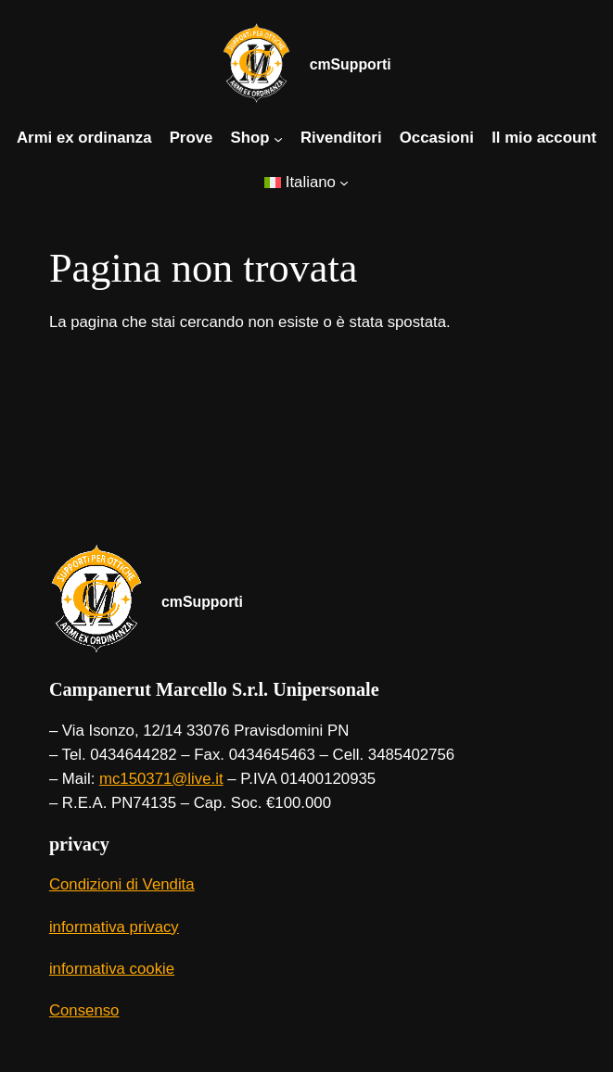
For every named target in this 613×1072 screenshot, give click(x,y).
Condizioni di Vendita (122, 884)
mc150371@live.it (161, 779)
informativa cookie (111, 968)
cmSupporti (350, 64)
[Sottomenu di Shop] (278, 138)
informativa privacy (114, 927)
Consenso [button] (84, 1010)
